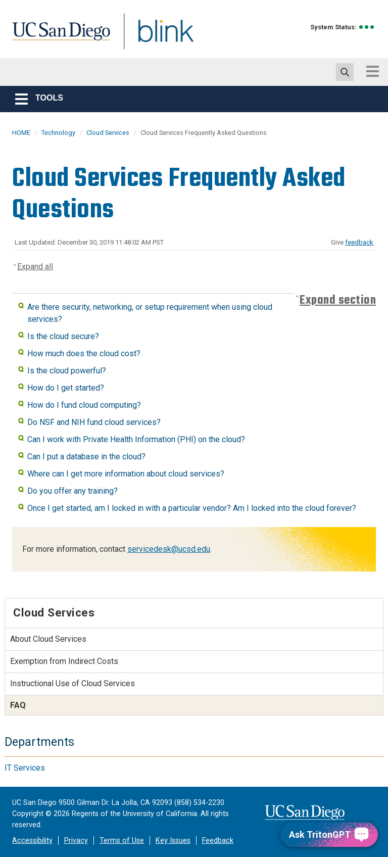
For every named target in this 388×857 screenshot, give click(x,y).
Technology (58, 132)
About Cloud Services (48, 639)
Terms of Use (122, 840)
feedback (359, 242)
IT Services (25, 768)
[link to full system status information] (367, 27)
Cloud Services (107, 132)
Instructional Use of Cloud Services (72, 683)
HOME (21, 132)
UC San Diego (57, 37)
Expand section (338, 300)
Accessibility (32, 840)
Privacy (76, 840)
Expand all (35, 266)
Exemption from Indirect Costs (64, 661)
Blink (156, 37)
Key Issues (173, 840)
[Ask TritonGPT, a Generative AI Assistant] (329, 834)
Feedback (217, 840)
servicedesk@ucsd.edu (168, 549)
